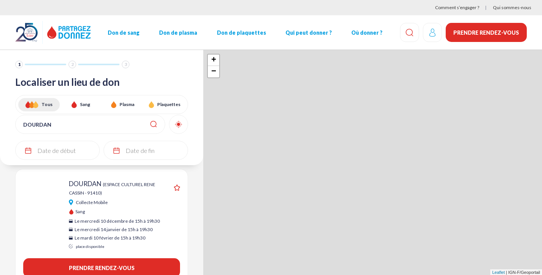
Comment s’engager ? (457, 7)
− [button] (213, 71)
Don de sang (124, 32)
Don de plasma (178, 32)
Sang (85, 104)
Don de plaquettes (241, 32)
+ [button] (213, 60)
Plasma (127, 104)
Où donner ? (367, 32)
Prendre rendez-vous (486, 32)
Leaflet (498, 272)
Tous (47, 104)
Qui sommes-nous (512, 7)
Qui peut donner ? (308, 32)
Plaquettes (168, 104)
